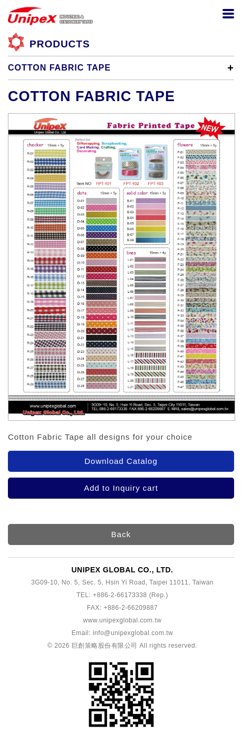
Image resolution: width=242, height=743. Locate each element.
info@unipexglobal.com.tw (133, 633)
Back (121, 534)
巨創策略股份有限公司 (105, 645)
